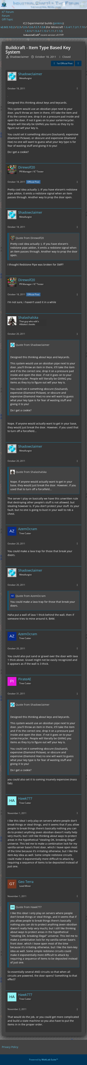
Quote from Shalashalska (31, 472)
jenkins (58, 23)
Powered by (43, 1059)
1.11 (51, 31)
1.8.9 (28, 31)
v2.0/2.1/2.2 (8, 27)
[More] (77, 88)
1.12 (59, 31)
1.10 (44, 31)
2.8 (43, 27)
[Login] (73, 4)
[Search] (64, 4)
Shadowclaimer (19, 56)
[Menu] (82, 4)
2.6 (31, 27)
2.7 (37, 27)
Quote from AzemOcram (31, 596)
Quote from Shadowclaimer (32, 345)
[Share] (78, 63)
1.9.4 (36, 31)
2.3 (19, 27)
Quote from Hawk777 (29, 907)
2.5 (25, 27)
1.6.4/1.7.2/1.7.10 (74, 27)
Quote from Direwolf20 (30, 238)
